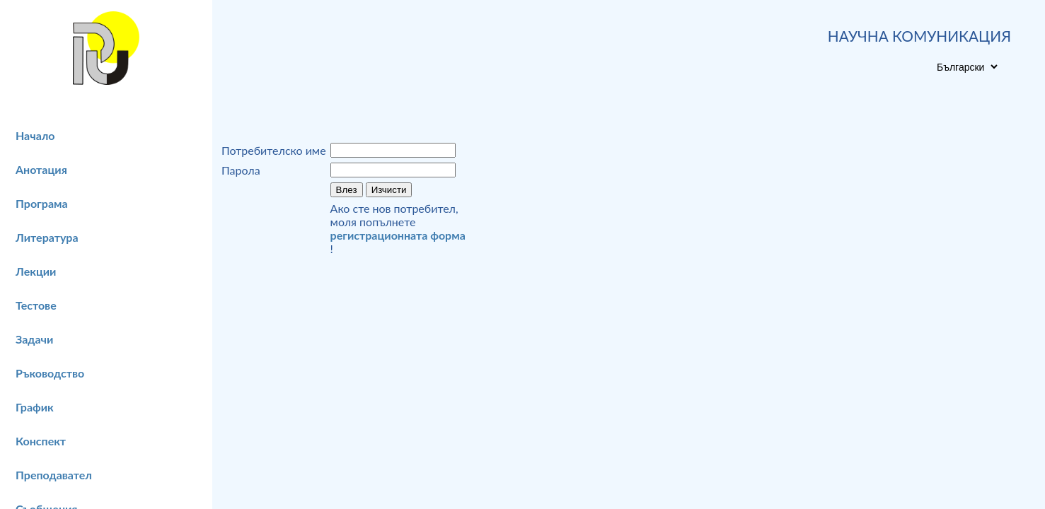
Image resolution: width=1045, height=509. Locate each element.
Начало (35, 135)
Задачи (34, 339)
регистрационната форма (398, 235)
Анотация (41, 169)
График (35, 407)
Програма (42, 203)
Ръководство (50, 373)
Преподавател (54, 474)
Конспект (41, 440)
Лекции (36, 271)
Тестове (36, 305)
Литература (47, 237)
